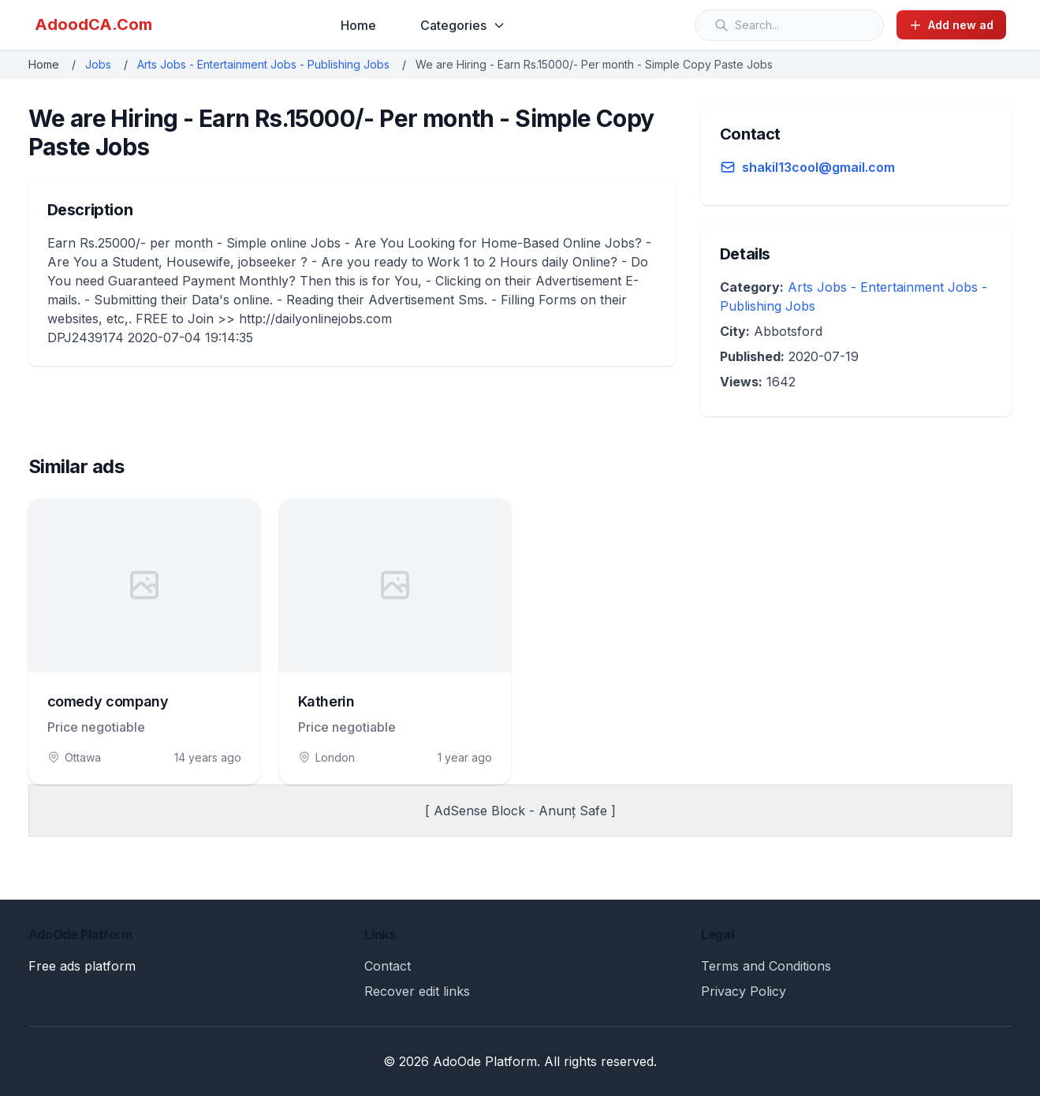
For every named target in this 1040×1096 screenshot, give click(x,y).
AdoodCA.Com (93, 24)
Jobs (98, 64)
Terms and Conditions (766, 966)
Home (358, 25)
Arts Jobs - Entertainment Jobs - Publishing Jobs (263, 64)
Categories (462, 25)
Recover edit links (417, 991)
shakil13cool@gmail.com (818, 167)
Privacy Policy (743, 991)
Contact (387, 966)
